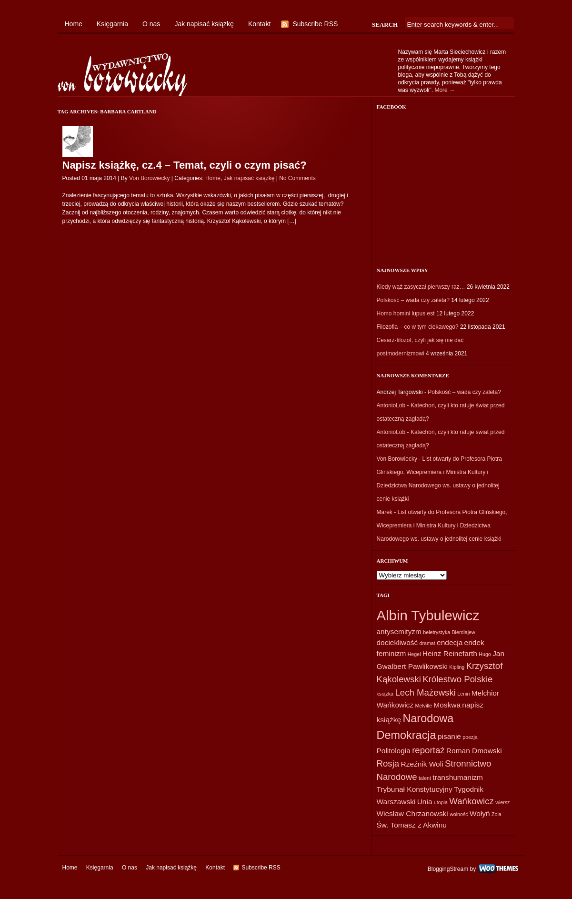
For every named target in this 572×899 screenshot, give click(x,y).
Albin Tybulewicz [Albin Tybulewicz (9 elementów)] (428, 615)
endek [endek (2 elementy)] (474, 642)
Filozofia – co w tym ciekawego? (418, 326)
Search (385, 24)
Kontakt (259, 24)
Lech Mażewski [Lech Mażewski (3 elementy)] (425, 692)
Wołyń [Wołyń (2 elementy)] (480, 813)
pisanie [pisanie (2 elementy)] (449, 736)
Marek (384, 512)
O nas (151, 24)
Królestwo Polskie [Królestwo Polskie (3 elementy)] (457, 679)
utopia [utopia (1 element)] (441, 802)
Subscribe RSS (315, 24)
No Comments (297, 178)
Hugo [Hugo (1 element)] (485, 654)
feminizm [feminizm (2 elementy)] (391, 653)
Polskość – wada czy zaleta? (413, 300)
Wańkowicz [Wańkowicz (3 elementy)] (471, 801)
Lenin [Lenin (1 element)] (463, 694)
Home (73, 24)
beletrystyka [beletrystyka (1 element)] (436, 632)
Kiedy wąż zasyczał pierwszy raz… (421, 286)
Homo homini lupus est (406, 313)
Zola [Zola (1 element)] (497, 814)
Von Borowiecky (149, 178)
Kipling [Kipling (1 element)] (456, 667)
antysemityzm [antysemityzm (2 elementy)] (399, 631)
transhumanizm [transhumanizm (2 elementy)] (457, 777)
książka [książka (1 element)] (385, 694)
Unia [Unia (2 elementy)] (424, 802)
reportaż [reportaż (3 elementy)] (428, 750)
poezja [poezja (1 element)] (469, 737)
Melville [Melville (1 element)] (423, 705)
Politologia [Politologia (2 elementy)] (394, 751)
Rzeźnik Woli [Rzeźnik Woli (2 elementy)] (422, 764)
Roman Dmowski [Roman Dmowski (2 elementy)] (474, 751)
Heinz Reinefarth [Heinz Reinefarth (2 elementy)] (449, 653)
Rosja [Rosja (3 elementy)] (388, 763)
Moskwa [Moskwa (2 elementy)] (447, 705)
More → (444, 90)
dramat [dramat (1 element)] (427, 643)
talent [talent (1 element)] (425, 778)
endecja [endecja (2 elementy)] (449, 642)
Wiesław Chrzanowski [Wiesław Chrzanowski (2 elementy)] (412, 813)
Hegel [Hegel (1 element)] (414, 654)
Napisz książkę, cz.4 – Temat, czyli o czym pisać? (184, 165)
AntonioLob (391, 405)
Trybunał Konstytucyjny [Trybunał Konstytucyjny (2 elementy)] (414, 789)
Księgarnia (112, 24)
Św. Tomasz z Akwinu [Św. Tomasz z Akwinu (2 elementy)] (412, 825)
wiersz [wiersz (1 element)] (502, 802)
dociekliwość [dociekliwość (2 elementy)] (397, 642)
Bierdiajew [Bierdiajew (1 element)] (463, 632)
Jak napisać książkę (204, 24)
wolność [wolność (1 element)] (459, 814)
